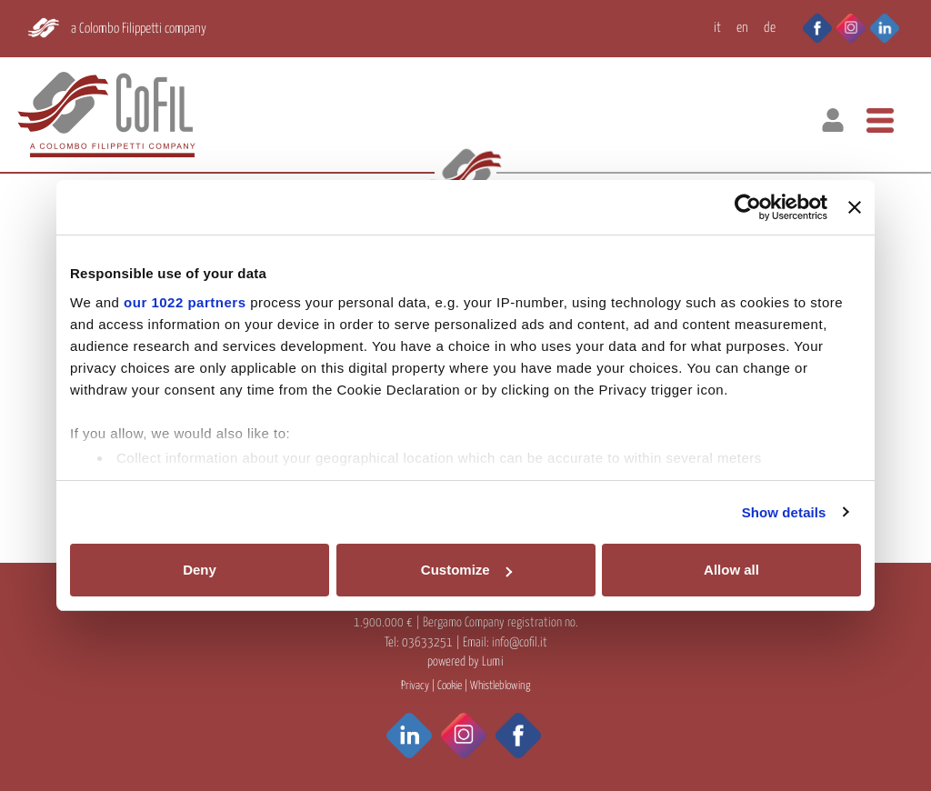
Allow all (731, 569)
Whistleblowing (500, 686)
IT (717, 28)
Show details (784, 512)
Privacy (415, 686)
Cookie (449, 686)
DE (770, 28)
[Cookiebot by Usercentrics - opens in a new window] (747, 207)
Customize (466, 569)
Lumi (493, 662)
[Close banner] (854, 207)
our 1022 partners (184, 302)
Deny (199, 569)
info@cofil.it (519, 642)
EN (742, 28)
